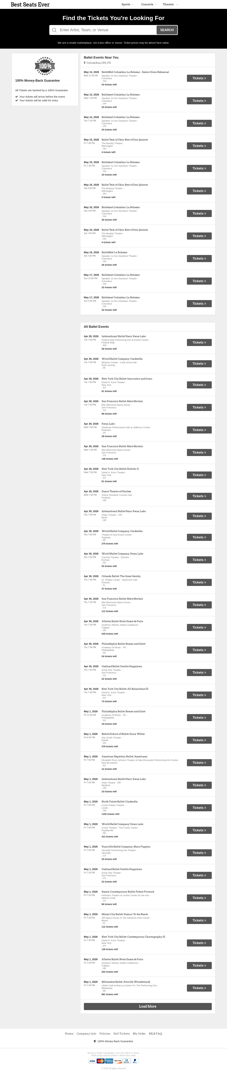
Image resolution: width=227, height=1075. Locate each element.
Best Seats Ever (30, 4)
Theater (170, 4)
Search (167, 30)
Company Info (86, 1033)
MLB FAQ (155, 1033)
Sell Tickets (122, 1033)
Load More (147, 1006)
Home (69, 1033)
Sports (128, 4)
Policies (104, 1033)
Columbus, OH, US (97, 62)
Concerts (149, 4)
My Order (139, 1033)
